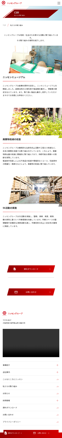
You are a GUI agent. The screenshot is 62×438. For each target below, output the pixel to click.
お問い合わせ (30, 414)
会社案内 (30, 372)
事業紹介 (30, 365)
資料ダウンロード (30, 407)
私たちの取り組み (16, 25)
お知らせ (30, 393)
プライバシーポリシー (30, 422)
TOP (4, 25)
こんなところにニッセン (30, 379)
